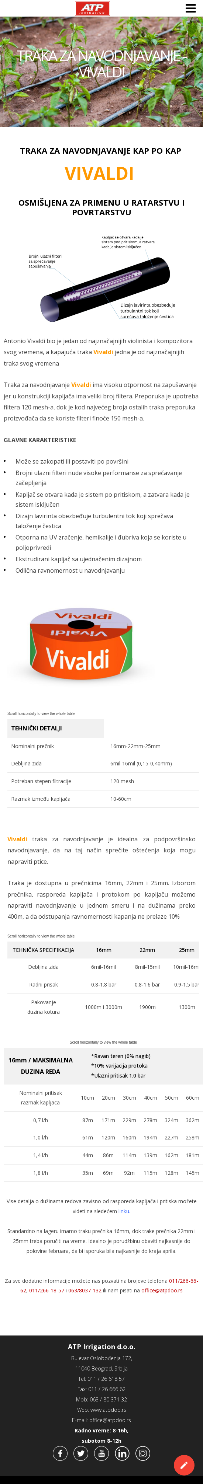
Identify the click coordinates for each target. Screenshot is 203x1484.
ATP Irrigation (92, 8)
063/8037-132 (85, 1290)
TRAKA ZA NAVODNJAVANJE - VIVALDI (101, 64)
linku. (124, 1211)
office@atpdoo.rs (162, 1290)
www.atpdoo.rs (108, 1409)
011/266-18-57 (46, 1290)
